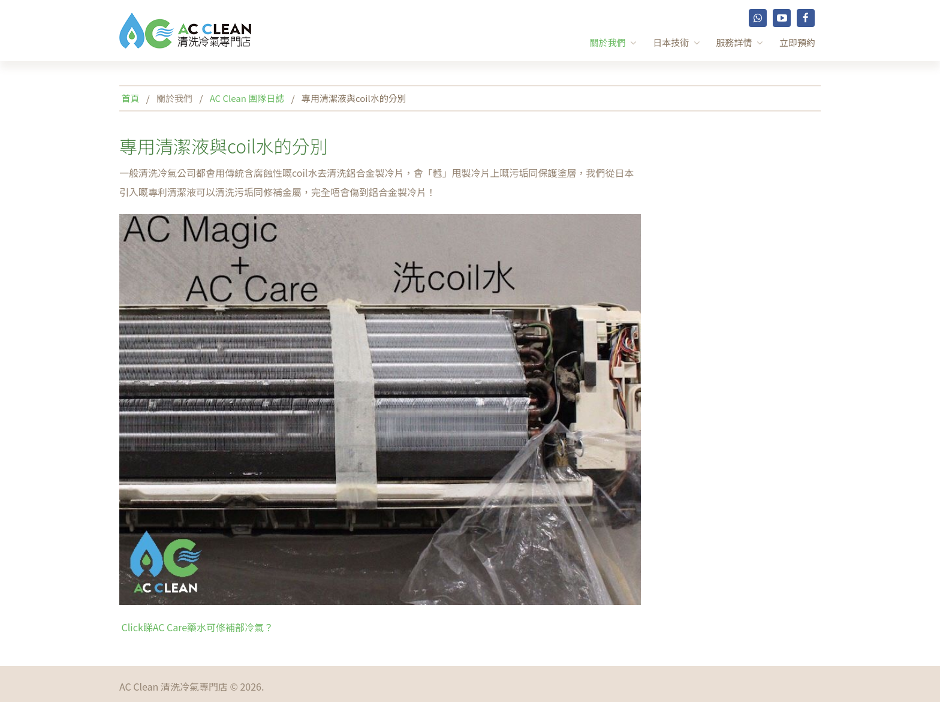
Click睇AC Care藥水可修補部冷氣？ (196, 627)
